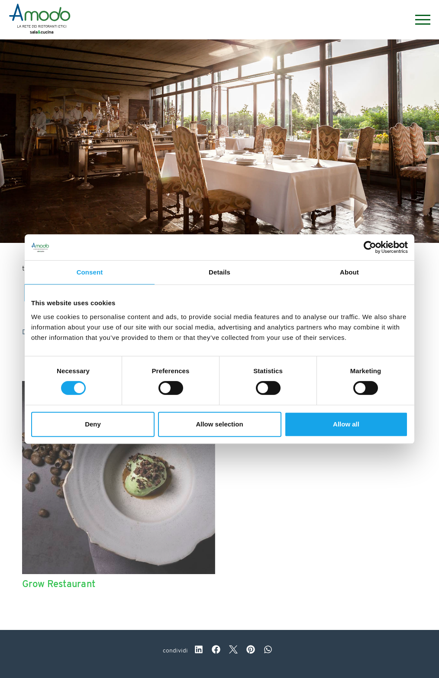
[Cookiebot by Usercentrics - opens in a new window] (370, 247)
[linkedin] (198, 650)
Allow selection (219, 424)
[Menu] (418, 20)
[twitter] (233, 650)
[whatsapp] (268, 650)
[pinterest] (250, 650)
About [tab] (349, 272)
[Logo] (40, 20)
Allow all (346, 424)
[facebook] (216, 650)
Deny (93, 424)
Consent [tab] (90, 272)
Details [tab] (219, 272)
